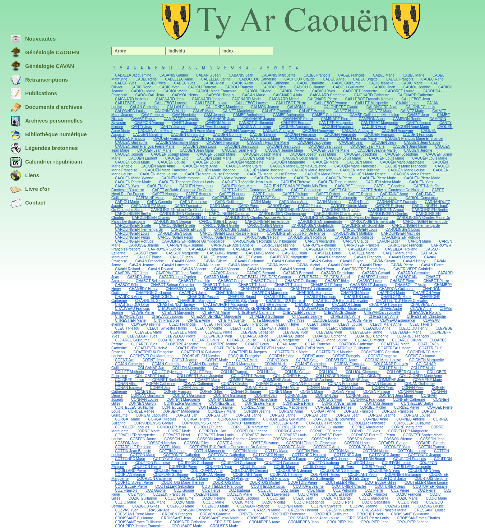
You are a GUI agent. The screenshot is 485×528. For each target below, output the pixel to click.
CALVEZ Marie (380, 111)
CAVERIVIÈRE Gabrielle (413, 269)
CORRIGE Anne (288, 431)
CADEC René (432, 79)
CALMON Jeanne (265, 107)
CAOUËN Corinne (227, 135)
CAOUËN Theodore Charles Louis (186, 182)
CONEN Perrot (343, 392)
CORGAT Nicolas (162, 419)
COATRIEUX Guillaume (351, 348)
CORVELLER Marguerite (408, 431)
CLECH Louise (350, 324)
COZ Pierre (374, 490)
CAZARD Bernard (260, 273)
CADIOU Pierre (292, 91)
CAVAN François (402, 257)
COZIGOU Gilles (145, 506)
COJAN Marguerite (241, 364)
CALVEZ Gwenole (276, 111)
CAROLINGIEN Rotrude (401, 237)
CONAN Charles (234, 384)
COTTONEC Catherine (181, 455)
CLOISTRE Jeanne (221, 344)
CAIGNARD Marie (246, 99)
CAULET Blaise (149, 257)
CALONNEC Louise (131, 111)
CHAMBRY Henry (143, 289)
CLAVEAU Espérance (397, 320)
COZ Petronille (345, 490)
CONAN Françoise (305, 384)
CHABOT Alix (406, 277)
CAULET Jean (181, 257)
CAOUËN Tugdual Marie (337, 182)
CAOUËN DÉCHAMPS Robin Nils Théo (295, 186)
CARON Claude (356, 241)
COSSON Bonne (324, 439)
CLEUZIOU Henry (413, 328)
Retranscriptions (39, 80)
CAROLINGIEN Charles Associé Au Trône (258, 218)
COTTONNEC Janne (331, 459)
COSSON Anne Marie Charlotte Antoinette (230, 439)
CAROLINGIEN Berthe (430, 210)
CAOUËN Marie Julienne (360, 170)
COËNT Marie (216, 360)
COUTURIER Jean (390, 486)
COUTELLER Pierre (131, 486)
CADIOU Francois (239, 87)
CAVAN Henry (414, 261)
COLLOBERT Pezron (248, 376)
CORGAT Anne (291, 411)
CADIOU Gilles (274, 87)
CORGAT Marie (127, 419)
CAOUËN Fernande (300, 135)
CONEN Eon (145, 392)
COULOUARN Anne (206, 471)
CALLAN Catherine (182, 107)
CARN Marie (261, 202)
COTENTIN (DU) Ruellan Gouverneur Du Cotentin (229, 447)
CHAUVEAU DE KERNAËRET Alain (186, 309)
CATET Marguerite (397, 253)
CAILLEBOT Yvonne (330, 103)
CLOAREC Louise (241, 340)
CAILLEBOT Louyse (170, 103)
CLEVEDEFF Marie (406, 332)
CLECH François (182, 324)
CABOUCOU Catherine (257, 79)
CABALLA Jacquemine (133, 75)
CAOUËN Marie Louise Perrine (272, 174)
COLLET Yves (201, 372)
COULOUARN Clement (249, 471)
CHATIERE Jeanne (271, 305)
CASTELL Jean (294, 253)
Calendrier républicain (46, 162)
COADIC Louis (257, 344)
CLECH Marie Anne (386, 324)
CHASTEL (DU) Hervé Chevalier (402, 301)
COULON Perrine (168, 471)
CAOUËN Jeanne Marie (284, 150)
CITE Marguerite (231, 320)
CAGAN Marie (253, 95)
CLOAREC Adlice (254, 336)
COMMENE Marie (427, 380)
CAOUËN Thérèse (295, 182)
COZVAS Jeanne (363, 506)
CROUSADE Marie (187, 526)
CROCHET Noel (370, 514)
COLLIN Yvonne (297, 372)
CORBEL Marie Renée (333, 407)
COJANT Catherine (310, 364)
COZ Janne (290, 490)
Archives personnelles (46, 121)
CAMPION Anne (372, 119)
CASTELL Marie (362, 253)
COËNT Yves (277, 360)
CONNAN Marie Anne (259, 399)
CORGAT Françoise (398, 411)
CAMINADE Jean (221, 119)
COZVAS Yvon (126, 510)
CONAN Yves (382, 388)
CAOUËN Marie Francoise (355, 166)
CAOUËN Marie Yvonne (134, 178)
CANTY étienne (418, 123)
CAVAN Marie (277, 265)
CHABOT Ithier (337, 281)
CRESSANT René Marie (134, 514)
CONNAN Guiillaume (147, 396)
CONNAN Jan (265, 396)
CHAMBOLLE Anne (326, 285)
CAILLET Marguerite (371, 103)
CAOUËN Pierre (339, 178)
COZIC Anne (308, 494)
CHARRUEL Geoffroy (152, 301)
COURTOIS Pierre (302, 483)
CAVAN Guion (320, 261)
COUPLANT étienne (286, 475)
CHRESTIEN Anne (345, 316)
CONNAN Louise (144, 399)
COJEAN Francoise (349, 364)
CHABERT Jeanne (373, 277)
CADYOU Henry (185, 95)
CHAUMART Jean (309, 305)
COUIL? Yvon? (374, 467)
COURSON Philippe (232, 479)
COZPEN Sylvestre (326, 506)
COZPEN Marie (290, 506)
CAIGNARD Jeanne (207, 99)
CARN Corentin (159, 202)
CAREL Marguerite (303, 198)
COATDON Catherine (356, 344)
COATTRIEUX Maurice (334, 352)
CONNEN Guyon (142, 403)
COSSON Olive (196, 443)
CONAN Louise (224, 388)
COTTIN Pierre (308, 451)
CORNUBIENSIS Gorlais (154, 423)
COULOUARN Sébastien (340, 471)
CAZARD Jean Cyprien (177, 277)
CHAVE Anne (420, 309)
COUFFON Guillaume (195, 463)
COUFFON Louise (396, 463)
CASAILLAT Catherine (207, 249)
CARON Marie (419, 241)
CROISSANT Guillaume (410, 514)
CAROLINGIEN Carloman (180, 214)
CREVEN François (177, 514)
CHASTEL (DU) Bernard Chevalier (340, 301)
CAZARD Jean (139, 277)
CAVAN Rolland (127, 269)
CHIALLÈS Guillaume (266, 316)
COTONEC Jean (361, 447)
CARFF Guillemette (341, 198)
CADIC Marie (412, 83)
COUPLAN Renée (210, 475)
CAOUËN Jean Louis (199, 146)
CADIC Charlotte (310, 83)
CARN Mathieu (329, 202)
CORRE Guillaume (329, 427)
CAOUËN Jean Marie (367, 146)
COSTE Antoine (229, 443)
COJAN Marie (275, 364)
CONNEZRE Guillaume (182, 403)
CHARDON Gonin (165, 297)
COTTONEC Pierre (249, 459)
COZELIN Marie (239, 494)
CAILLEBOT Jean (415, 99)
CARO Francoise (188, 206)
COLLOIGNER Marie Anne (420, 376)
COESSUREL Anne (341, 360)
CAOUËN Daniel (263, 135)
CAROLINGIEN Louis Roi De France (229, 233)
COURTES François (273, 479)
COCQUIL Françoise (244, 356)
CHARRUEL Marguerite (197, 301)
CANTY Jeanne (173, 127)
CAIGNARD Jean (170, 99)
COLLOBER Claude (403, 372)
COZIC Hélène (213, 498)
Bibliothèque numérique (48, 135)
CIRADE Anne (199, 320)
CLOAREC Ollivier (406, 340)
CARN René (359, 202)
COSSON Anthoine (288, 439)
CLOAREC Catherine (329, 336)
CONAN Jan (160, 388)
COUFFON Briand (370, 459)
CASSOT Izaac (146, 253)
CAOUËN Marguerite (288, 162)
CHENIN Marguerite (178, 312)
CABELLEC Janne (216, 79)
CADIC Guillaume (346, 83)
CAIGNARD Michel (284, 99)
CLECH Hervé (287, 324)
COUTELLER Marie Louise (426, 483)
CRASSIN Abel (159, 510)
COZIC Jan (276, 498)
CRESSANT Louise (430, 510)
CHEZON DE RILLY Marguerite (216, 316)
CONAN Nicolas (351, 388)
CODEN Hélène (282, 356)
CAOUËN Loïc (176, 158)
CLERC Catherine (340, 328)
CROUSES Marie (224, 526)
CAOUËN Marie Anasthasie (402, 162)
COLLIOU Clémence (362, 372)
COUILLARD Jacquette (412, 467)
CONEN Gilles (211, 392)
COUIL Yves (344, 467)
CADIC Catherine (275, 83)
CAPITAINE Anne (394, 194)
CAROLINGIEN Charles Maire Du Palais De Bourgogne (344, 218)
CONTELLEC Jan (176, 407)
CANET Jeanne (184, 123)
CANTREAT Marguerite (379, 123)
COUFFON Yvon (218, 467)
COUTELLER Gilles (380, 483)
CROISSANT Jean (176, 518)
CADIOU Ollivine (258, 91)
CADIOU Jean (384, 87)
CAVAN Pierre (371, 265)
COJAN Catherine (129, 364)
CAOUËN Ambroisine (254, 127)
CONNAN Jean (358, 396)
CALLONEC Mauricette (223, 107)
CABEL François (317, 75)
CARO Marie (220, 206)
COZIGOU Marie (180, 506)
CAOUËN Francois (379, 135)
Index (228, 51)
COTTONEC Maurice (208, 459)
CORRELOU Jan (212, 431)
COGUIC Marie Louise (383, 360)
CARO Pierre (248, 206)
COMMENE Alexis (277, 380)
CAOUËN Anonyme (239, 131)
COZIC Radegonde (309, 502)
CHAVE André (390, 309)
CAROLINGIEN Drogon (172, 222)
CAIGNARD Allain (287, 95)
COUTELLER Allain (341, 483)
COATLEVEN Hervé (151, 348)
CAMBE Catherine (327, 115)
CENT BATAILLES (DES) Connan (264, 277)
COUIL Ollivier (314, 467)
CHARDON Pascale (204, 297)
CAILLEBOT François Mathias (369, 99)
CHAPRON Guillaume (397, 289)
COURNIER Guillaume (403, 475)
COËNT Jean (153, 360)
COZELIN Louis (205, 494)
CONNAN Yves (297, 399)
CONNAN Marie (221, 399)
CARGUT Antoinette (381, 198)
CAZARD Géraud (376, 273)
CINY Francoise (166, 320)
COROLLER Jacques (132, 427)
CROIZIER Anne (227, 522)
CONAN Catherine (160, 384)
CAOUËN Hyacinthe (223, 142)
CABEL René (146, 79)
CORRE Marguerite (367, 427)
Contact (27, 203)
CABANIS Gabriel (174, 75)
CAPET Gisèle (340, 190)
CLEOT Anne (307, 328)
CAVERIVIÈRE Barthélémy (363, 269)
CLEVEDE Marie (148, 332)
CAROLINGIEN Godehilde (312, 226)
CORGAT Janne (249, 415)
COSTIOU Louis (357, 443)
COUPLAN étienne (130, 475)
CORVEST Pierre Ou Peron (373, 435)
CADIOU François (202, 87)
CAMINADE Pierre (298, 119)
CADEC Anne (334, 79)
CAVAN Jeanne (141, 265)
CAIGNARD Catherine (328, 95)
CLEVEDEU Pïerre (180, 336)
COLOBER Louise (129, 380)
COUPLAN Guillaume (170, 475)
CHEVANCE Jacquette (382, 312)
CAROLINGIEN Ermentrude (267, 222)
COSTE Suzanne (264, 443)
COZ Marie (316, 490)
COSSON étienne (398, 439)
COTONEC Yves (397, 447)
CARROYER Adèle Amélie (232, 245)
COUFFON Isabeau (323, 463)
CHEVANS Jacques (167, 316)
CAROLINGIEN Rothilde (306, 237)
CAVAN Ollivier (340, 265)
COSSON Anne (176, 439)
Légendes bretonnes (44, 148)
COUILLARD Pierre (130, 471)
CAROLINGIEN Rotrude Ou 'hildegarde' (193, 241)
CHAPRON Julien (193, 293)
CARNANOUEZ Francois (397, 202)
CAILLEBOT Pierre (291, 103)
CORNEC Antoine (410, 419)
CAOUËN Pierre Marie (378, 178)
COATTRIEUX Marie (291, 352)
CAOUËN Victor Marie (383, 182)
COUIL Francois (253, 467)
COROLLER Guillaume (412, 423)
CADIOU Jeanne (416, 87)
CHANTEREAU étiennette (311, 289)
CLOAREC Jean (171, 340)
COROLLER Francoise (367, 423)
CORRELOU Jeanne (250, 431)
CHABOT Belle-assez (153, 281)
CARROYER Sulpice (164, 249)
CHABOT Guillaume (301, 281)
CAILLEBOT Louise (130, 103)
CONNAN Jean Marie (396, 396)
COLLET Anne (224, 368)
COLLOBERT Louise (151, 376)
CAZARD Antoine (224, 273)
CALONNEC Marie (170, 111)
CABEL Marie (383, 75)
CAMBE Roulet (143, 119)
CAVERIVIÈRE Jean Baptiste (179, 273)
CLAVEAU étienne (146, 324)
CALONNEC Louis (420, 107)
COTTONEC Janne (384, 455)
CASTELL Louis (328, 253)
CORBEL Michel (372, 407)
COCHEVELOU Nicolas (201, 356)
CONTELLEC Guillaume (134, 407)
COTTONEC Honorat (309, 455)
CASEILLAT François (323, 249)
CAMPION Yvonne (149, 123)
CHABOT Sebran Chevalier (172, 285)
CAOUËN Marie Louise (406, 170)
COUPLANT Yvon (362, 475)
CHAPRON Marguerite (270, 293)
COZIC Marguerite (336, 498)
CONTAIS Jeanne (378, 403)
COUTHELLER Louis (268, 486)
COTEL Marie (170, 447)
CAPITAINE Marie (150, 198)
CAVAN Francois (367, 257)
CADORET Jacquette (360, 91)
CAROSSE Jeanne (144, 245)
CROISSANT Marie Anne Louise (314, 518)
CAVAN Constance (331, 257)
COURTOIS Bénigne (431, 479)
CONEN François (177, 392)
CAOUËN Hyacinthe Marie (268, 142)
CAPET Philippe (295, 194)
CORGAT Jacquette (151, 415)
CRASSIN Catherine (195, 510)
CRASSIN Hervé (233, 510)
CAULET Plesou (249, 257)
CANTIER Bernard (295, 123)
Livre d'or (30, 189)
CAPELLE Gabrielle (389, 186)
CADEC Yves (125, 83)
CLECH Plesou (127, 328)
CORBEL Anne (253, 407)
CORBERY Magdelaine (181, 411)
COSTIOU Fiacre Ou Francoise (311, 443)
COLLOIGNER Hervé (290, 376)
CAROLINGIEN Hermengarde (416, 226)
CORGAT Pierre (197, 419)
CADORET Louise (400, 91)
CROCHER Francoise (288, 514)
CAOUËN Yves (421, 182)
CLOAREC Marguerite (282, 340)
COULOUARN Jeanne (294, 471)
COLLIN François (234, 372)
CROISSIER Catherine (188, 522)
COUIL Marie (284, 467)
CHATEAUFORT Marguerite (225, 305)
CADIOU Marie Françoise (216, 91)
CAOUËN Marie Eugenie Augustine (298, 166)
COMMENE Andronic (317, 380)
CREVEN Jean (250, 514)
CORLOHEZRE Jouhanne (334, 419)
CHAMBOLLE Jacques (368, 285)
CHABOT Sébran (129, 285)
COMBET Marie (207, 380)
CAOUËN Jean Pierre (239, 150)
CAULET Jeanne (214, 257)
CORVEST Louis (293, 435)
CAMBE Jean (418, 115)
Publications (33, 94)
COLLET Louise (357, 368)
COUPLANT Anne (247, 475)
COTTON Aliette (342, 451)
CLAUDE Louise (326, 320)
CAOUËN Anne (374, 127)
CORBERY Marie (222, 411)
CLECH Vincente (208, 328)
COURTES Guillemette (315, 479)
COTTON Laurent (411, 451)
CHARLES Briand (241, 297)
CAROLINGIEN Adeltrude (247, 210)
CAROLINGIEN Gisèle (133, 226)
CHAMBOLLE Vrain (410, 285)
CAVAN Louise (208, 265)
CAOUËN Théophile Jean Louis (247, 182)
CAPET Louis (263, 194)
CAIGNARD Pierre (322, 99)
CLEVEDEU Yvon (218, 336)
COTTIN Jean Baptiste (133, 451)
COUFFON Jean (360, 463)
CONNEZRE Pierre (298, 403)
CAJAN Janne (407, 103)
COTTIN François (432, 447)
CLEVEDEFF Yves (142, 336)
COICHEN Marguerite (426, 360)
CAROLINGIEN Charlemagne (282, 214)
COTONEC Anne (326, 447)
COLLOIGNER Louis (374, 376)
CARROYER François (361, 245)
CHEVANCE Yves (129, 316)
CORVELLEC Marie (325, 431)
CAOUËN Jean (351, 142)
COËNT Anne (313, 356)
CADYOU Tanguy (220, 95)
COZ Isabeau (239, 490)
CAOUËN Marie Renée (367, 174)
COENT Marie (247, 360)
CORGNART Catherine (236, 419)
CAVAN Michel (308, 265)
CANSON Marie (218, 123)
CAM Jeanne (214, 115)
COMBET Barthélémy (169, 380)
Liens (24, 176)
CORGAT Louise (416, 415)
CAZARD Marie (216, 277)
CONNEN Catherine (409, 399)
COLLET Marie (391, 368)
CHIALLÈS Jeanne (307, 316)
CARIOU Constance (422, 198)
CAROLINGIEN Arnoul (386, 210)
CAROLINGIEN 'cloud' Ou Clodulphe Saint (185, 210)
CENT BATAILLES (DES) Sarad (324, 277)
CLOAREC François (413, 336)
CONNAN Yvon (330, 399)
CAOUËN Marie (326, 162)
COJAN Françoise (203, 364)
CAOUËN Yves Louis (196, 186)
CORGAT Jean (315, 415)
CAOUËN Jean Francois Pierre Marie (145, 146)
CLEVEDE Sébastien (257, 332)
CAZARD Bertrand (298, 273)
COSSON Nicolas (162, 443)
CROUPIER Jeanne (412, 522)
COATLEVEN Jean (190, 348)
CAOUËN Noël (306, 178)
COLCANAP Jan (151, 368)
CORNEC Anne (376, 419)
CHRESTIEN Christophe (426, 316)
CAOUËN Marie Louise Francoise (212, 174)
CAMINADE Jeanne (259, 119)
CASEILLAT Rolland (401, 249)
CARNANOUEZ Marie (148, 206)
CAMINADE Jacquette (181, 119)
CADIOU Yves (323, 91)
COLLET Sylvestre (167, 372)
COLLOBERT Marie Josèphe (200, 376)
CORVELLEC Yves (365, 431)
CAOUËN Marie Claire (244, 166)
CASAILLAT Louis (247, 249)
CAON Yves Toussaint (211, 127)
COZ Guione (156, 490)
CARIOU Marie (127, 202)
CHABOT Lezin (369, 281)
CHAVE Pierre (142, 312)
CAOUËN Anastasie (338, 127)
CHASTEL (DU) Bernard (285, 301)
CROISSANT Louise (263, 518)
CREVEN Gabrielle (215, 514)
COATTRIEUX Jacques (248, 352)
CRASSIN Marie (267, 510)
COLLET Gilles (293, 368)
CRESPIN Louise (340, 510)
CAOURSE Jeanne (350, 186)
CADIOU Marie (143, 91)
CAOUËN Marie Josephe (216, 170)
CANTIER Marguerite (335, 123)
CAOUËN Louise (171, 162)
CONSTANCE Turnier (339, 403)
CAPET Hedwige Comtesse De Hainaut (392, 190)
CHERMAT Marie (216, 312)
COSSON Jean (432, 439)
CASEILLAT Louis (362, 249)
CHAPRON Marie (355, 293)
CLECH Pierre (421, 324)
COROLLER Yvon (291, 427)
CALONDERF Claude (341, 107)
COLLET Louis (325, 368)
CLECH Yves (240, 328)
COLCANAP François (390, 364)
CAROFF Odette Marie (349, 206)
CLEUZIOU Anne (377, 328)
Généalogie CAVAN (42, 66)
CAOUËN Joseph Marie (170, 154)
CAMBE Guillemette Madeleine (374, 115)
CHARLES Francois (280, 297)
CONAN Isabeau (128, 388)
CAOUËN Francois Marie (211, 139)
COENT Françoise (382, 356)
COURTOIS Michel (264, 483)
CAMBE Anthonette (288, 115)
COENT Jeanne (184, 360)
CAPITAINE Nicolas (188, 198)
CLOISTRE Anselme (181, 344)
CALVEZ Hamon (312, 111)
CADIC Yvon (170, 87)
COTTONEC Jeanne (424, 455)
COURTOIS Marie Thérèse (182, 483)
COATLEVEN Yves (309, 348)
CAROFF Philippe (389, 206)
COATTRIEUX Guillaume (201, 352)
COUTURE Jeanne (308, 486)
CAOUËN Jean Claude (422, 142)
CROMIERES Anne (264, 522)
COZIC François (374, 494)
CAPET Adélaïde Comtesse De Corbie (182, 190)
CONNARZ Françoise (367, 399)
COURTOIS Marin (226, 483)
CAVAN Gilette (183, 261)
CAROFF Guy (279, 206)
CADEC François (399, 79)
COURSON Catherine (154, 479)
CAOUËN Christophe (187, 135)
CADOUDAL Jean (149, 95)
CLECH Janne (318, 324)
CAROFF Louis (310, 206)
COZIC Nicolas (274, 502)
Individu (176, 51)
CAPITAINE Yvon (266, 198)
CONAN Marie (256, 388)
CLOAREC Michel (369, 340)
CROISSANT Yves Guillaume (138, 522)
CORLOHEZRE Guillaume (284, 419)
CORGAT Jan (187, 415)
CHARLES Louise (358, 297)
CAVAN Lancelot (175, 265)
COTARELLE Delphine (133, 447)
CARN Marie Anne (294, 202)
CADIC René (140, 87)
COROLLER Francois (323, 423)
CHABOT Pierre (402, 281)
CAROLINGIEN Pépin (132, 237)
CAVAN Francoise (149, 261)
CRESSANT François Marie (384, 510)
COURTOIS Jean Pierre (134, 483)
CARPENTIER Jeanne (185, 245)
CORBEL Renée (141, 411)
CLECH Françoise (253, 324)
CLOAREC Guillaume (132, 340)
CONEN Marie (280, 392)
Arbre (120, 51)
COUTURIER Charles (349, 486)
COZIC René (343, 502)
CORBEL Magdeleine (290, 407)
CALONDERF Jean (381, 107)
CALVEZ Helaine (346, 111)
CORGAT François (358, 411)
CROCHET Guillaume (331, 514)
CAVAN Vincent (193, 269)
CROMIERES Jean (303, 522)
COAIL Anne (287, 344)
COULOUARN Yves (384, 471)
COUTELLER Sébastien (174, 486)
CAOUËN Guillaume (131, 142)
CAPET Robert (328, 194)
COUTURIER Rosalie (430, 486)
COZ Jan (265, 490)
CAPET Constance (306, 190)
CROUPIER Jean (374, 522)
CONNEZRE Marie (260, 403)
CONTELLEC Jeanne (215, 407)
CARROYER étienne (278, 245)
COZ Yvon (136, 494)
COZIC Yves (408, 502)
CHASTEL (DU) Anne (241, 301)
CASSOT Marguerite (182, 253)
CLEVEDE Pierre (218, 332)
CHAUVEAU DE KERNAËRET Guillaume (257, 309)
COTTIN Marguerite (209, 451)
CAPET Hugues (164, 194)
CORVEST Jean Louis (216, 435)
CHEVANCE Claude (340, 312)
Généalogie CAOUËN (44, 53)
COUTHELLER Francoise (222, 486)
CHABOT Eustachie (194, 281)
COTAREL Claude (393, 443)
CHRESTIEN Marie (130, 320)
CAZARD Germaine (414, 273)
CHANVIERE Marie (355, 289)
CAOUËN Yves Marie (238, 186)
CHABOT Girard (264, 281)
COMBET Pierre (241, 380)
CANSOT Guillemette (256, 123)
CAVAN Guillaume (249, 261)
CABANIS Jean (208, 75)
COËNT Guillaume (420, 356)
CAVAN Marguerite (243, 265)
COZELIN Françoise (169, 494)
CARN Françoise (193, 202)
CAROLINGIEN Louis (275, 229)
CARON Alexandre (320, 241)
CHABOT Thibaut (216, 285)
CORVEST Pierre (328, 435)
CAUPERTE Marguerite (289, 257)
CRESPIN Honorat (303, 510)
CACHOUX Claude (300, 79)
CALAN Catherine (144, 107)
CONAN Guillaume (381, 384)
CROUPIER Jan (340, 522)
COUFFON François (409, 459)
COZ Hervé (211, 490)
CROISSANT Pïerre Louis (368, 518)
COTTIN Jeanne (172, 451)
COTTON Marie (142, 455)
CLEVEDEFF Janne (366, 332)
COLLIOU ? (328, 372)
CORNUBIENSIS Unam (201, 423)
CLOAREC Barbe (290, 336)
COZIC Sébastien (376, 502)
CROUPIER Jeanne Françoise (139, 526)
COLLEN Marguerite (188, 368)
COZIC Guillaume (143, 498)
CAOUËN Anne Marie (411, 127)
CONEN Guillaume (246, 392)
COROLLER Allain (283, 423)
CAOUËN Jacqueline (314, 142)
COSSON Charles (361, 439)
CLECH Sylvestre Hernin (167, 328)
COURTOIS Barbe (391, 479)
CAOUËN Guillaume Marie (177, 142)
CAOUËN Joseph (129, 154)
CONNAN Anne (410, 392)
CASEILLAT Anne (284, 249)
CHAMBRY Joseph (181, 289)
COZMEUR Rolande (253, 506)
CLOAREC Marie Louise (327, 340)
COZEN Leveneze (275, 494)
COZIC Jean (303, 498)
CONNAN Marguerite (183, 399)
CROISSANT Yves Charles (418, 518)
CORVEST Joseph (257, 435)
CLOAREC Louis (205, 340)
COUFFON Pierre (146, 467)
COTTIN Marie (245, 451)
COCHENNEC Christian (380, 352)
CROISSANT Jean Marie (219, 518)
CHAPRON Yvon (426, 293)
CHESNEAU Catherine (256, 312)
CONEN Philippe (376, 392)
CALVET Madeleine (238, 111)
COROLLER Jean (171, 427)
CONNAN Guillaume (188, 396)
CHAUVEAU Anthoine (428, 305)
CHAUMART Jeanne (385, 305)
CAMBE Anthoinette (248, 115)
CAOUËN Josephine (360, 154)
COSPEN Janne (143, 439)
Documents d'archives (46, 107)
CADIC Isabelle (381, 83)
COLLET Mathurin (129, 372)
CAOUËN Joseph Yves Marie (313, 154)
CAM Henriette (184, 115)
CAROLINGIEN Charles (389, 214)
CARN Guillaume (228, 202)
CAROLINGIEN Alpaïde (295, 210)
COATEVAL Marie (395, 344)
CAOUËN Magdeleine (245, 162)
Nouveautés (33, 39)
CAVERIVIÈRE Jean (131, 273)
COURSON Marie (194, 479)
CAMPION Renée (407, 119)
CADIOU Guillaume (309, 87)
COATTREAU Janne (394, 348)
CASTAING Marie (260, 253)
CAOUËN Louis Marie (214, 158)
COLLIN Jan (266, 372)
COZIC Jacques (246, 498)
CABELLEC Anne (179, 79)
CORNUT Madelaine (244, 423)
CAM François (152, 115)
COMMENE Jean (355, 380)
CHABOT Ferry (230, 281)
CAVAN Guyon (351, 261)
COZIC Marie (407, 498)
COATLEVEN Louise (268, 348)
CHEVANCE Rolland (425, 312)
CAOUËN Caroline (147, 135)
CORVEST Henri (176, 435)
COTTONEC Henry (268, 455)
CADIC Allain (213, 83)
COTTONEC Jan (347, 455)
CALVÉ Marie (203, 111)
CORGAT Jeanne (381, 415)
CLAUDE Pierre (359, 320)
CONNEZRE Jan (222, 403)
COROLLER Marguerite (250, 427)
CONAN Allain (126, 384)
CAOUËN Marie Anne (157, 166)
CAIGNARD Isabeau (131, 99)
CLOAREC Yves (144, 344)
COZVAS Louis (397, 506)
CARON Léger (388, 241)
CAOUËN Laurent (143, 158)
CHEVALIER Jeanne (299, 312)
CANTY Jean (141, 127)
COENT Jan (124, 360)
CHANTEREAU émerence (261, 289)
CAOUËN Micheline (270, 178)
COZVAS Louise (431, 506)
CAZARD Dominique (337, 273)
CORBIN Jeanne (257, 411)
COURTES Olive (355, 479)
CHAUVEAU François (132, 309)
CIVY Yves (295, 320)
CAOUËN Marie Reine (323, 174)
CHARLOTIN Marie (396, 297)
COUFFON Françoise (152, 463)
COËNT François (346, 356)
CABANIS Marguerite (278, 75)
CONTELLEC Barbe (417, 403)
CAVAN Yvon (323, 269)
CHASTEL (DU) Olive (132, 305)
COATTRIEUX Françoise (153, 352)
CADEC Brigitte (365, 79)
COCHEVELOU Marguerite (152, 356)
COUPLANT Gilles (325, 475)
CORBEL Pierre (406, 407)
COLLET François (258, 368)
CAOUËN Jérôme (418, 150)
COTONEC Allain (291, 447)
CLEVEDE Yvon (295, 332)
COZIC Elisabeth (339, 494)
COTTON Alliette (375, 451)
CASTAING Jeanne (222, 253)
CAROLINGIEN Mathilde (353, 233)
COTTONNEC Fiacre (289, 459)
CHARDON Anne (128, 297)
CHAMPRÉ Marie (218, 289)
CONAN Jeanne (191, 388)
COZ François (126, 490)
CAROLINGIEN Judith (188, 229)
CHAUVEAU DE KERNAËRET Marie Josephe (334, 309)
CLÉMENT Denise (274, 328)
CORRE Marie (148, 431)
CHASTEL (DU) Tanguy (176, 305)
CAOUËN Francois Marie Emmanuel (414, 139)
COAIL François (318, 344)
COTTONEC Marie (130, 459)
